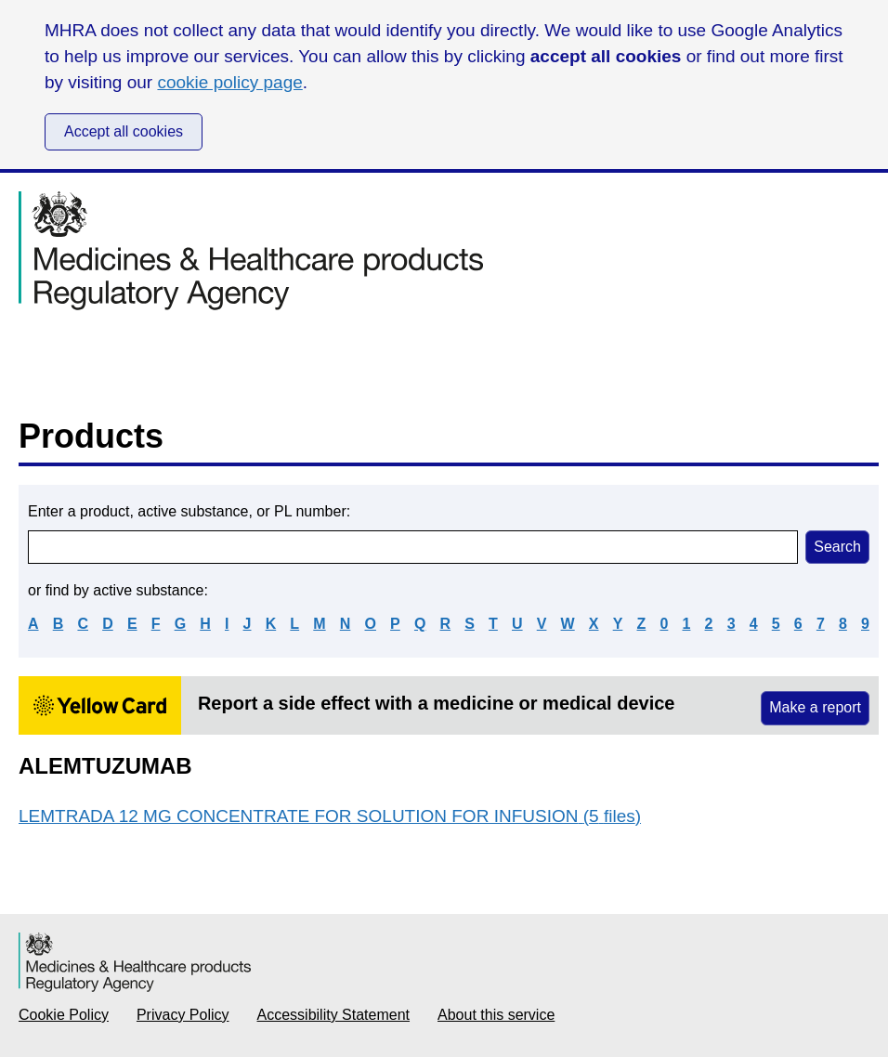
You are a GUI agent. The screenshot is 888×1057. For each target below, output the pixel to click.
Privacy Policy (183, 1015)
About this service (496, 1015)
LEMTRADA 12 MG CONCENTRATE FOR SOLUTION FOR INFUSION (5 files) (330, 816)
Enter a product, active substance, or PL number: (189, 511)
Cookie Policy (64, 1015)
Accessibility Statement (334, 1015)
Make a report (815, 707)
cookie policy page (229, 82)
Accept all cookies (123, 131)
